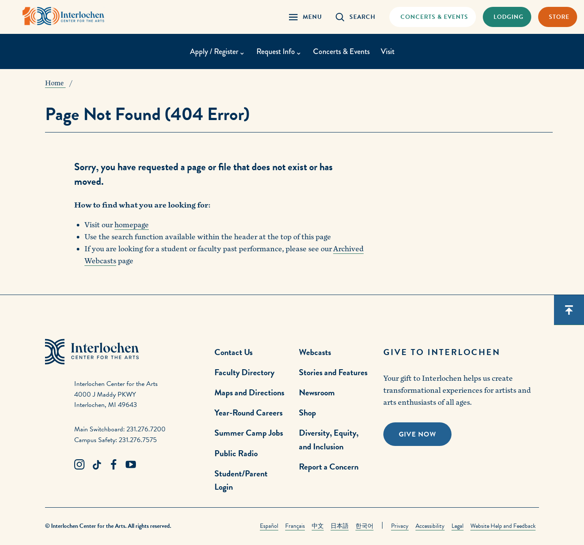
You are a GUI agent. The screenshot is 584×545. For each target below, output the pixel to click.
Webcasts (315, 352)
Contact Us (233, 352)
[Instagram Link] (79, 464)
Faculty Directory (244, 372)
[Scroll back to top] (569, 310)
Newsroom (317, 392)
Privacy (400, 525)
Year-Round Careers (248, 412)
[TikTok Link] (96, 464)
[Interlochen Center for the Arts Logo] (63, 16)
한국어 (364, 525)
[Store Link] (557, 17)
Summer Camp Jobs (248, 432)
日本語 (340, 525)
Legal (458, 525)
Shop (307, 412)
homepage (131, 225)
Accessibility (430, 525)
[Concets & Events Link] (432, 17)
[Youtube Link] (131, 464)
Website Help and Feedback (503, 525)
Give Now (417, 434)
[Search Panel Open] (356, 17)
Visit (387, 51)
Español (269, 525)
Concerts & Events (341, 51)
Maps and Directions (249, 392)
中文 (318, 525)
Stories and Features (333, 372)
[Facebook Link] (113, 464)
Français (295, 525)
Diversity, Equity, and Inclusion (328, 439)
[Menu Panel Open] (305, 17)
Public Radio (236, 453)
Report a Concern (328, 466)
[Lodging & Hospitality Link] (507, 17)
